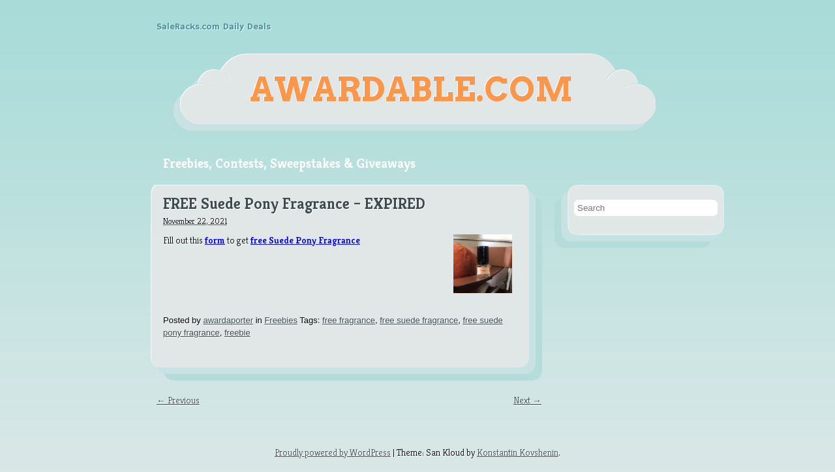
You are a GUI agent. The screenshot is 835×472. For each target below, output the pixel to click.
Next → (527, 400)
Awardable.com (411, 89)
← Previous (178, 400)
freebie (237, 333)
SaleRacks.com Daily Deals (214, 27)
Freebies (280, 320)
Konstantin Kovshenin (517, 452)
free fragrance (348, 320)
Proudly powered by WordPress (333, 452)
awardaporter (228, 320)
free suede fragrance (419, 320)
